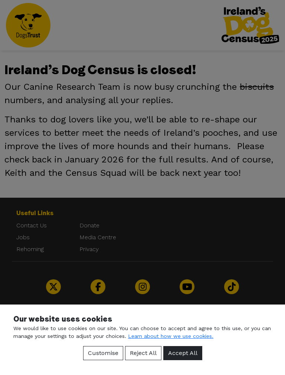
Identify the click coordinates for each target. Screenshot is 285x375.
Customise (103, 352)
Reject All (143, 352)
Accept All (182, 352)
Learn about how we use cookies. (170, 336)
